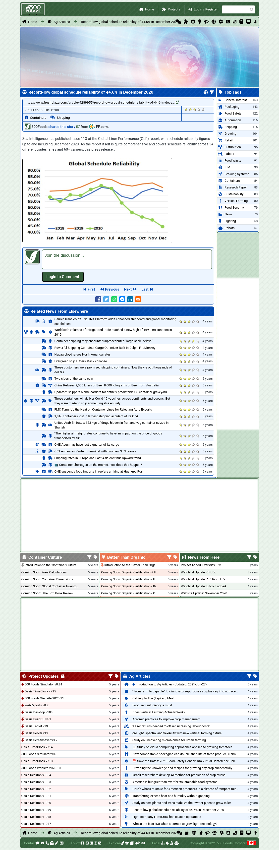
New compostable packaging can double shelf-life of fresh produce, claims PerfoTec (191, 754)
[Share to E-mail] (138, 299)
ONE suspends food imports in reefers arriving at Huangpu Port (99, 471)
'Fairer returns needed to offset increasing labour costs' (171, 726)
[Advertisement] (238, 353)
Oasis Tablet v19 (36, 726)
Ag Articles (62, 22)
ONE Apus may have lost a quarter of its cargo (87, 444)
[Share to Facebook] (98, 299)
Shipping (63, 118)
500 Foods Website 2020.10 (41, 768)
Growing (230, 133)
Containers (38, 118)
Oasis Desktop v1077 (36, 824)
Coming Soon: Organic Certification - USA (130, 579)
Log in (63, 277)
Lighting (230, 221)
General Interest (235, 100)
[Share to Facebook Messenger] (122, 299)
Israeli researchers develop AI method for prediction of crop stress (178, 775)
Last (145, 289)
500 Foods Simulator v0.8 (39, 754)
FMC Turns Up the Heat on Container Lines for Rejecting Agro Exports (103, 409)
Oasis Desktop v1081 (36, 796)
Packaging (231, 107)
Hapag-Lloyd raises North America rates (83, 354)
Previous (112, 289)
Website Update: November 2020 (204, 593)
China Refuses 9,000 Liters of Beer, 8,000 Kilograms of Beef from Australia (107, 385)
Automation (232, 120)
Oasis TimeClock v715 (40, 691)
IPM (227, 167)
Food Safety (232, 113)
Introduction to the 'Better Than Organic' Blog (135, 565)
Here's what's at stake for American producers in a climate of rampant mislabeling (189, 789)
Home (149, 9)
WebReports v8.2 (37, 705)
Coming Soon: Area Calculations (44, 572)
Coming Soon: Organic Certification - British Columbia (138, 586)
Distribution (232, 147)
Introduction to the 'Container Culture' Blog (54, 565)
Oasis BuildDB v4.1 (38, 719)
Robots (229, 228)
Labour (229, 154)
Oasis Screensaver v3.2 (41, 740)
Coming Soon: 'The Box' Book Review (47, 593)
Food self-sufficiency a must (152, 705)
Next (128, 289)
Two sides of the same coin (74, 378)
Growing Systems (236, 174)
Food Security (234, 207)
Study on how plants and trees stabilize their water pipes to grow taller (181, 803)
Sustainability (233, 194)
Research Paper (235, 187)
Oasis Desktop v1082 (36, 789)
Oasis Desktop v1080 (36, 803)
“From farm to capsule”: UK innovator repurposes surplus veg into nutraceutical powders (194, 691)
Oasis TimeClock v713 (37, 761)
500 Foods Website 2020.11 (44, 698)
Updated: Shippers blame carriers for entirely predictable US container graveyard (111, 392)
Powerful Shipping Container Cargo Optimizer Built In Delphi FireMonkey (105, 348)
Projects (174, 9)
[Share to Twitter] (106, 299)
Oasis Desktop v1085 (40, 712)
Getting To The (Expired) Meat (153, 698)
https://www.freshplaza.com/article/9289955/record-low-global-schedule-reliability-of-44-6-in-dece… (102, 102)
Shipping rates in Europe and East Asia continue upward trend (98, 458)
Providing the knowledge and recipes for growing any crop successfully (182, 768)
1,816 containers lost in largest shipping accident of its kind (96, 416)
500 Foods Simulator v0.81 (43, 684)
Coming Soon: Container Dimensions (47, 579)
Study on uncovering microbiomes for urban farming (169, 740)
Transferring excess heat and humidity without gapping (171, 796)
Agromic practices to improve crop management (166, 719)
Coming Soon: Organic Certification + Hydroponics (136, 572)
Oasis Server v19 (36, 733)
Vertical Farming (236, 201)
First (91, 289)
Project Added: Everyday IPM (201, 565)
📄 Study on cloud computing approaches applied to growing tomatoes (182, 747)
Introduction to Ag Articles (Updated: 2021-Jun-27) (171, 684)
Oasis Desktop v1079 (36, 810)
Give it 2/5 (190, 109)
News (228, 214)
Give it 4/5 (199, 109)
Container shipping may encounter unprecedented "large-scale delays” (104, 341)
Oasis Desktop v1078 (36, 817)
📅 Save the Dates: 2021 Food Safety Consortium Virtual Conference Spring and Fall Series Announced (204, 761)
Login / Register (206, 9)
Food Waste (232, 160)
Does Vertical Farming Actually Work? (158, 712)
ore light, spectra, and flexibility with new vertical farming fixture (177, 733)
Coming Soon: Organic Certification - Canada (132, 593)
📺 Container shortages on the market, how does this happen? (98, 465)
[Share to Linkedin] (130, 299)
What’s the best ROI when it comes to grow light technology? (174, 824)
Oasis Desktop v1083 (36, 782)
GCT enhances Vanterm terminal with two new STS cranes (95, 451)
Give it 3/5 (195, 109)
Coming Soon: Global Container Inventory (50, 586)
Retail (228, 140)
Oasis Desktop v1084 (36, 775)
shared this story (64, 127)
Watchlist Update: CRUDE (199, 572)
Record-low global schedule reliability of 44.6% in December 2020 (129, 22)
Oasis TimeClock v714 (37, 747)
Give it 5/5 (203, 109)
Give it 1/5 (186, 109)
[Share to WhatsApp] (114, 299)
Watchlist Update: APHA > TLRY (203, 579)
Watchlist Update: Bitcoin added (203, 586)
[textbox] (127, 259)
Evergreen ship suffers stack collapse (81, 361)
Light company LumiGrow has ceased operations (166, 817)
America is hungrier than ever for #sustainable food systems (174, 782)
